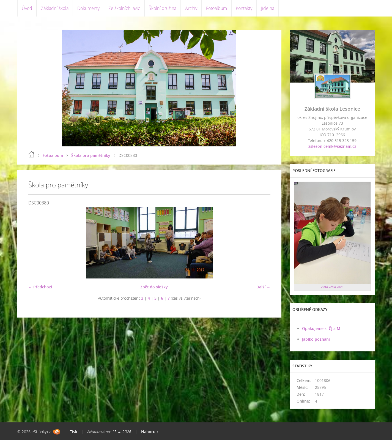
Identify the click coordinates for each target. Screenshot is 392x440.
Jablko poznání (316, 339)
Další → (263, 286)
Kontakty (244, 8)
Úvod (27, 8)
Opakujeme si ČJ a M (321, 328)
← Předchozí (40, 286)
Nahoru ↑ (149, 431)
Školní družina (162, 8)
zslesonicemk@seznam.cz (332, 146)
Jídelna (267, 8)
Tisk (73, 431)
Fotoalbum (216, 8)
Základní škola (54, 8)
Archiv (191, 8)
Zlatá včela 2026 (332, 287)
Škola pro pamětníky (90, 155)
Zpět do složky (154, 286)
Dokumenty (88, 8)
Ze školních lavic (124, 8)
